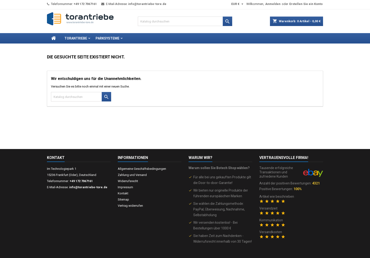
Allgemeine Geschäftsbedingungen (142, 169)
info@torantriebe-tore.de (147, 4)
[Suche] (185, 21)
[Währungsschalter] (237, 4)
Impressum (125, 187)
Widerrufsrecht (128, 181)
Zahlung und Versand (132, 175)
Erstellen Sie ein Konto (306, 4)
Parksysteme (107, 38)
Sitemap (123, 199)
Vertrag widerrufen (130, 205)
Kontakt (56, 157)
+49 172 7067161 (85, 4)
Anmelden (273, 4)
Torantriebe (75, 38)
